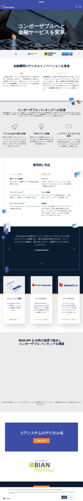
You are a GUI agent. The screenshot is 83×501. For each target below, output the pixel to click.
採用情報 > (41, 2)
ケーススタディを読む (41, 319)
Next (78, 54)
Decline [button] (71, 497)
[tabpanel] (41, 244)
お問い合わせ (41, 441)
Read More (59, 489)
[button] (9, 498)
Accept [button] (64, 497)
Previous (4, 54)
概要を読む (14, 319)
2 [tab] (41, 263)
